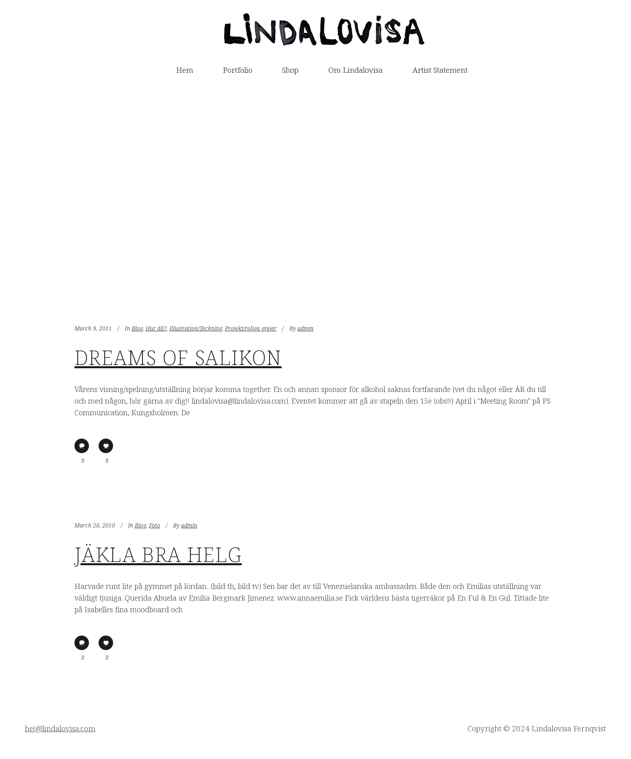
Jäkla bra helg (158, 554)
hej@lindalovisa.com (60, 728)
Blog (137, 328)
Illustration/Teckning (195, 328)
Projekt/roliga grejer (250, 328)
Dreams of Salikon (178, 357)
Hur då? (156, 328)
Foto (154, 525)
